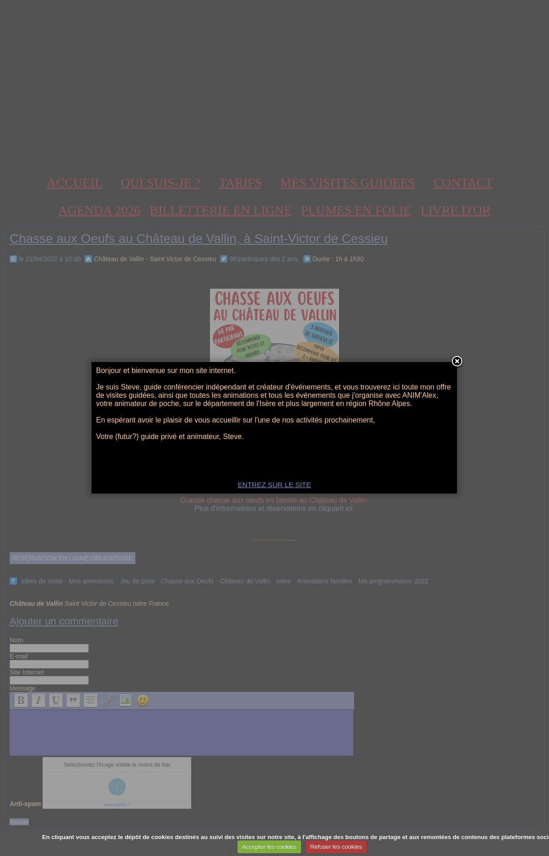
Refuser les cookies (336, 846)
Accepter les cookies (269, 846)
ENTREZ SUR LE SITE (274, 484)
